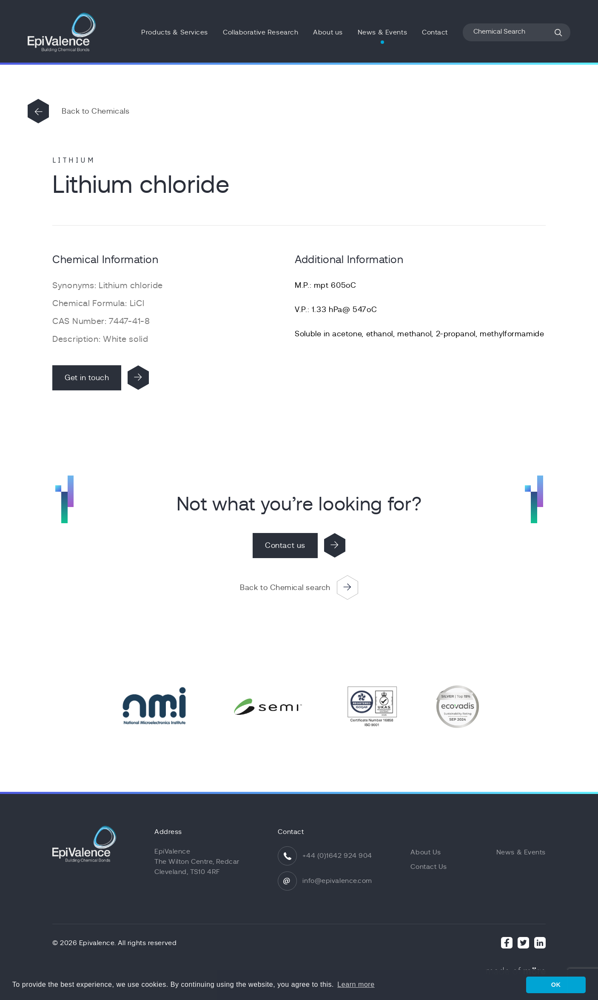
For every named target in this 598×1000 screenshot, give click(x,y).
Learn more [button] (355, 984)
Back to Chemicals (95, 111)
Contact (435, 32)
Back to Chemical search (285, 587)
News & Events (382, 32)
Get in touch (87, 377)
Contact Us (428, 867)
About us (327, 32)
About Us (425, 852)
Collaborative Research (260, 32)
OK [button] (556, 984)
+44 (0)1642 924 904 (337, 856)
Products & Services (174, 32)
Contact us (285, 545)
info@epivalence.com (337, 881)
